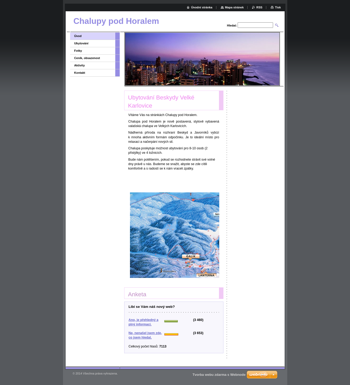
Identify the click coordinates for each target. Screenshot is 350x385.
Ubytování (81, 43)
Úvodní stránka (201, 7)
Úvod (78, 36)
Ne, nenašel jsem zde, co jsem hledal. (145, 335)
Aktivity (79, 65)
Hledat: (232, 25)
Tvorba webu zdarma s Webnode (218, 375)
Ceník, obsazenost (87, 58)
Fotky (78, 50)
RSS (259, 7)
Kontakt (79, 72)
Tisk (278, 7)
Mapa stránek (234, 7)
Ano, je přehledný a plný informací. (144, 322)
